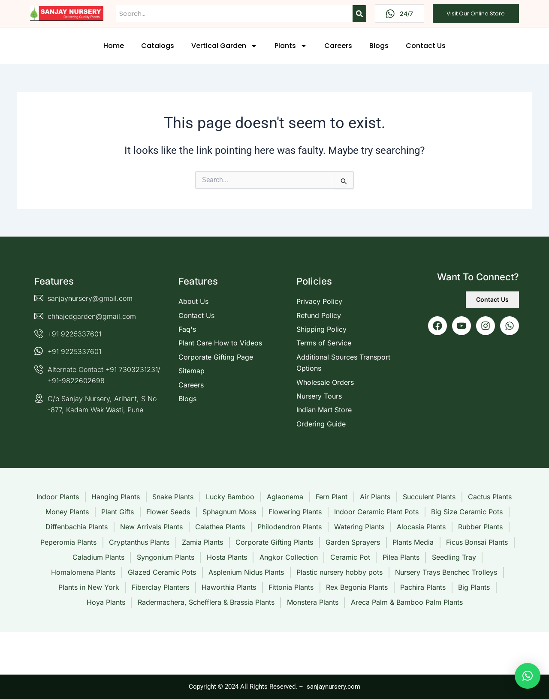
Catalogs (157, 46)
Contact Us (426, 46)
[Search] (359, 13)
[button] (527, 676)
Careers (338, 46)
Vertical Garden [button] (224, 46)
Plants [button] (290, 46)
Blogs (379, 46)
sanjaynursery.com (333, 686)
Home (113, 46)
